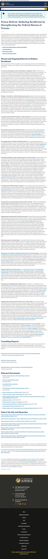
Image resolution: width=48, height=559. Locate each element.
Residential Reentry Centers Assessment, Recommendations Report (17, 367)
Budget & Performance (24, 514)
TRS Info (23, 496)
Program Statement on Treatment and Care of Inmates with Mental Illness (19, 408)
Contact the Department (20, 493)
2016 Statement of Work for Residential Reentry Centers (15, 388)
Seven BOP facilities (36, 134)
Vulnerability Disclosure (24, 543)
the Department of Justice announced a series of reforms (14, 254)
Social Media (17, 501)
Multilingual (24, 546)
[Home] (7, 5)
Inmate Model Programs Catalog (9, 175)
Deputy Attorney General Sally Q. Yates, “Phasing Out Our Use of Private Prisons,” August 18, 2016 (23, 418)
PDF (14, 400)
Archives (24, 517)
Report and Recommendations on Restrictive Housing (14, 404)
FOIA (24, 520)
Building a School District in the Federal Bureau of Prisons (15, 375)
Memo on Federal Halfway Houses (10, 380)
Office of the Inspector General (24, 534)
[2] (15, 100)
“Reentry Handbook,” (33, 328)
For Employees (24, 531)
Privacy (24, 528)
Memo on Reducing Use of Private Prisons (12, 392)
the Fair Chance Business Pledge (26, 335)
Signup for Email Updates (21, 499)
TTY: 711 (17, 496)
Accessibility (24, 523)
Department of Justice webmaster (29, 460)
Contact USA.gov (24, 553)
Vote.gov (24, 548)
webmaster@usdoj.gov (17, 17)
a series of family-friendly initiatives (29, 221)
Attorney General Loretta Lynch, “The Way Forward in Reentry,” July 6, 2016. (18, 421)
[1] (14, 78)
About (24, 511)
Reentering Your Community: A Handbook (12, 402)
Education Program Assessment (8, 360)
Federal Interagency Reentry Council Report (13, 394)
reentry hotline (30, 331)
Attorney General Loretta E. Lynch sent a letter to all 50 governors (28, 318)
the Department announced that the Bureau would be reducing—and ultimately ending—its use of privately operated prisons (22, 271)
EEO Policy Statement (24, 540)
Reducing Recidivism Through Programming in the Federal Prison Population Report (20, 353)
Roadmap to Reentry (7, 400)
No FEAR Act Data (24, 537)
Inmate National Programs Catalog (10, 406)
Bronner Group (30, 100)
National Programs (5, 165)
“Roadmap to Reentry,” (26, 325)
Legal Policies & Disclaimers (24, 526)
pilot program (41, 129)
